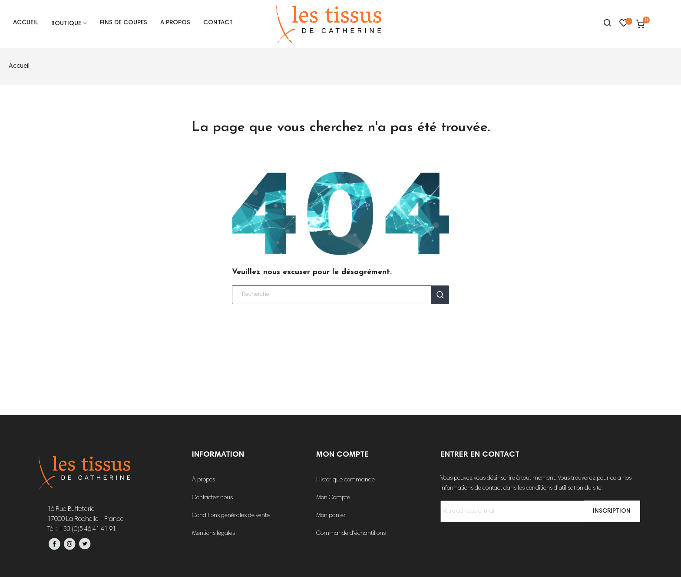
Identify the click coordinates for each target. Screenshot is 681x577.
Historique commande (345, 480)
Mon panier (331, 516)
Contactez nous (212, 498)
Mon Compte (333, 498)
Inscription (609, 511)
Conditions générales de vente (231, 516)
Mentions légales (213, 534)
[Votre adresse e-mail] (537, 511)
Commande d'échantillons (351, 534)
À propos (203, 480)
